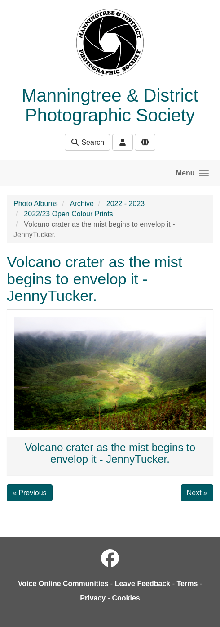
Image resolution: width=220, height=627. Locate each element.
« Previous (30, 493)
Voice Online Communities (63, 583)
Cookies (126, 598)
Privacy (93, 598)
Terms (187, 583)
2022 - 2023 (125, 203)
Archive (82, 203)
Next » (197, 493)
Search (87, 142)
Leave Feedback (143, 583)
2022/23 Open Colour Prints (68, 214)
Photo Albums (35, 203)
